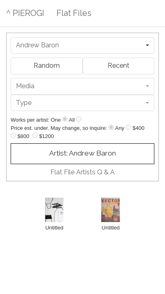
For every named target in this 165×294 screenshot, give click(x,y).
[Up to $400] (128, 127)
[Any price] (111, 127)
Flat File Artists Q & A (82, 172)
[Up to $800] (13, 135)
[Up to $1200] (35, 135)
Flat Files (74, 13)
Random (47, 65)
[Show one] (65, 119)
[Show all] (78, 119)
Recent (118, 65)
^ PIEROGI (25, 13)
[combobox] (82, 45)
